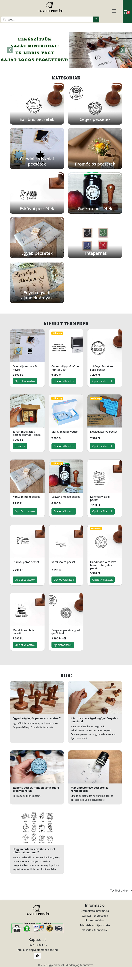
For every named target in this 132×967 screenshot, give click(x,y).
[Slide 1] (66, 63)
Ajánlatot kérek (63, 645)
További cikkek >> (121, 890)
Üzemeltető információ (95, 911)
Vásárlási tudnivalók (94, 930)
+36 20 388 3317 (37, 945)
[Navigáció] (118, 11)
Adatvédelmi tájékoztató (95, 925)
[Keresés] (47, 19)
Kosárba (20, 446)
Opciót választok (25, 381)
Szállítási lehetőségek (95, 915)
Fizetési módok (94, 920)
